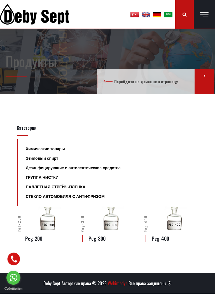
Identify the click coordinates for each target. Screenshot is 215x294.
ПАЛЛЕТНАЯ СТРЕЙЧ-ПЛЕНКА (55, 186)
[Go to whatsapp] (13, 278)
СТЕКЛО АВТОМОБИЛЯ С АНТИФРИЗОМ (65, 196)
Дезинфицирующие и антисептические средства (73, 167)
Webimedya (117, 283)
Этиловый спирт (42, 158)
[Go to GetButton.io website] (13, 288)
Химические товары (45, 148)
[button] (134, 14)
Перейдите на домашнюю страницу (146, 81)
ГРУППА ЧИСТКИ (42, 177)
